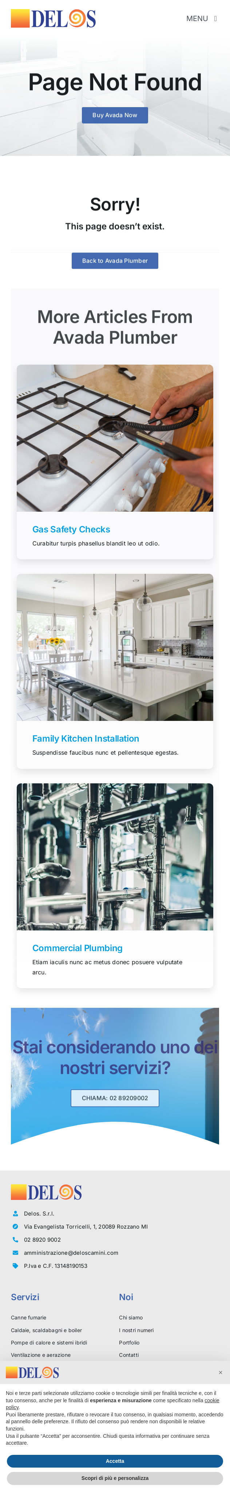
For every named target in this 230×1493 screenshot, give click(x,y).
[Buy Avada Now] (115, 116)
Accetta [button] (115, 1461)
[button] (220, 1372)
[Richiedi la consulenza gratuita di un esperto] (115, 1101)
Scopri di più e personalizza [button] (115, 1478)
